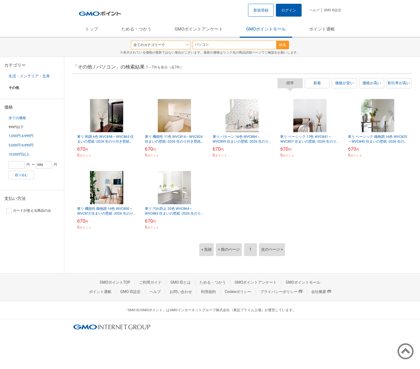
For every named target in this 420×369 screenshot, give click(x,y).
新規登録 (260, 10)
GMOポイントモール (266, 29)
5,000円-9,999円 (21, 145)
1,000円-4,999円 (21, 136)
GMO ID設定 (332, 10)
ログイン (288, 10)
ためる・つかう (136, 29)
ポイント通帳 (322, 29)
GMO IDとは (180, 282)
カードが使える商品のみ (28, 210)
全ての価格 (17, 118)
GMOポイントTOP (115, 282)
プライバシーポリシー (281, 292)
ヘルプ (314, 10)
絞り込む (21, 175)
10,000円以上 (19, 154)
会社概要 (321, 292)
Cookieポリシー (238, 292)
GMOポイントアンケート (199, 29)
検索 (282, 45)
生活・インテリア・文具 (29, 76)
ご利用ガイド (150, 282)
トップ (91, 29)
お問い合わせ (181, 292)
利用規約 (208, 292)
